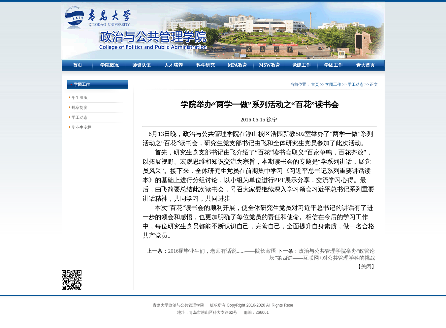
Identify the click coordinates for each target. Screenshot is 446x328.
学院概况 (109, 65)
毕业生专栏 (81, 127)
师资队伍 (141, 65)
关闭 (366, 266)
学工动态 (356, 84)
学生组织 (79, 97)
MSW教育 (269, 65)
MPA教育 (237, 65)
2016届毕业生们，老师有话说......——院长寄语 (222, 251)
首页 (77, 65)
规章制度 (79, 107)
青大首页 (365, 65)
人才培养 (173, 65)
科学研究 (205, 65)
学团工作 (333, 65)
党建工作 (301, 65)
